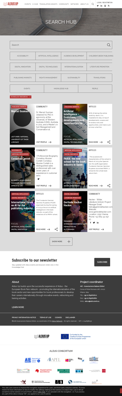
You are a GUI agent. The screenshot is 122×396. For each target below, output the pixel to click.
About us (84, 4)
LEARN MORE (18, 307)
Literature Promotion (99, 67)
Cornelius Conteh (20, 158)
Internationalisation (74, 67)
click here (41, 392)
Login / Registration (104, 3)
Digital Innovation (23, 67)
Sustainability (74, 78)
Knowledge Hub (61, 89)
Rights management (48, 78)
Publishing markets (23, 78)
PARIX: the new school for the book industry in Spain (75, 161)
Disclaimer (70, 317)
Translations (99, 78)
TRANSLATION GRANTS (48, 4)
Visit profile (41, 142)
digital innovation (72, 186)
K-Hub (35, 4)
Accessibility (22, 56)
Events (28, 4)
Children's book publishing (100, 56)
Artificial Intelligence (48, 56)
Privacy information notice (24, 317)
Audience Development (74, 56)
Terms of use (45, 317)
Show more (57, 242)
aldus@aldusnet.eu (92, 301)
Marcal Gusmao (20, 111)
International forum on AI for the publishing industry (22, 205)
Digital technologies (73, 142)
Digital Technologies (48, 67)
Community (64, 4)
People (95, 89)
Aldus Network (57, 321)
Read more (93, 142)
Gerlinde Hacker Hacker (73, 204)
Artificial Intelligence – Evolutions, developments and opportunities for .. (74, 117)
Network (75, 4)
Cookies (58, 317)
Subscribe (102, 262)
